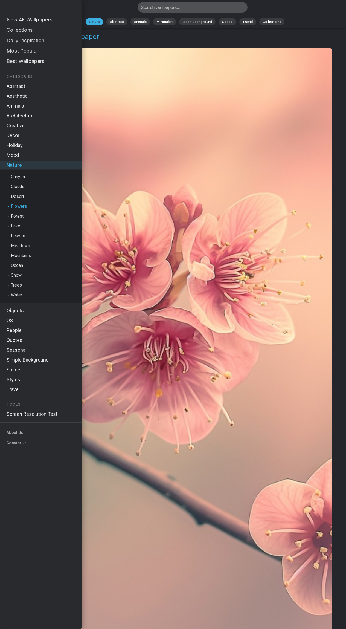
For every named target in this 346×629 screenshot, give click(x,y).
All (77, 22)
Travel (248, 22)
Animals (140, 22)
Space (227, 22)
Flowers (43, 43)
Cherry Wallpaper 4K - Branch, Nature (33, 8)
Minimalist (164, 22)
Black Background (197, 22)
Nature (94, 22)
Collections (272, 22)
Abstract (117, 22)
